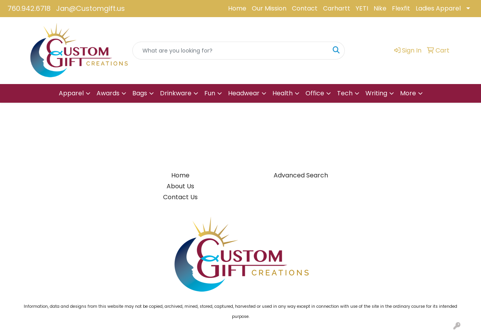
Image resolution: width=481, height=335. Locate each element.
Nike (380, 8)
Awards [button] (108, 93)
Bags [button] (139, 93)
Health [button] (282, 93)
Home (237, 8)
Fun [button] (209, 93)
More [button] (408, 93)
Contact (305, 8)
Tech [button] (345, 93)
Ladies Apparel (438, 8)
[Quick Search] (230, 51)
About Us (180, 186)
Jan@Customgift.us (90, 8)
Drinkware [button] (175, 93)
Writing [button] (376, 93)
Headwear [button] (244, 93)
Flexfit (401, 8)
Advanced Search (301, 175)
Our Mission (269, 8)
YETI (362, 8)
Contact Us (180, 197)
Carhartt (336, 8)
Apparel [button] (71, 93)
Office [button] (314, 93)
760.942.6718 (29, 8)
